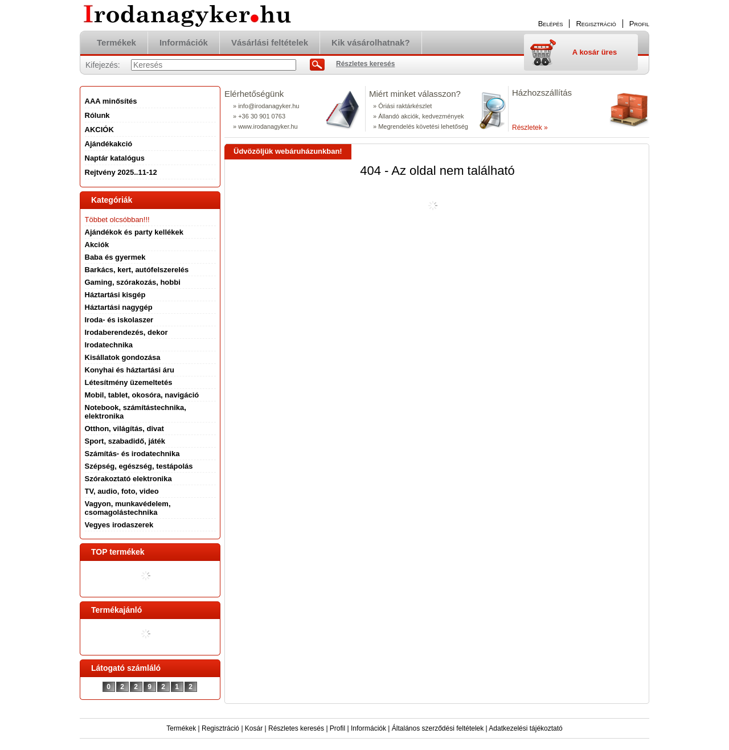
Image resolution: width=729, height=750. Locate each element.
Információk (368, 728)
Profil (337, 728)
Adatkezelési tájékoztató (525, 728)
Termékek (181, 728)
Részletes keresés (296, 728)
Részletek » (530, 128)
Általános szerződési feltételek (438, 728)
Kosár (254, 728)
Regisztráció (220, 728)
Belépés (550, 23)
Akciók (97, 244)
